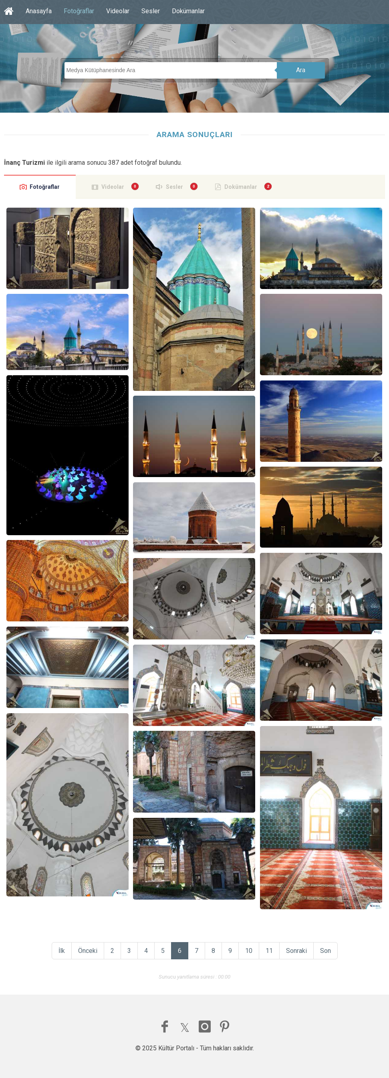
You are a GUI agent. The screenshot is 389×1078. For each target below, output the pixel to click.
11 (269, 951)
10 (248, 951)
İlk (61, 951)
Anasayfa (39, 11)
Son (325, 951)
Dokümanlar (188, 11)
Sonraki (296, 951)
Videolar (117, 11)
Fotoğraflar (79, 11)
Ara (300, 70)
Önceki (87, 951)
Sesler (150, 11)
